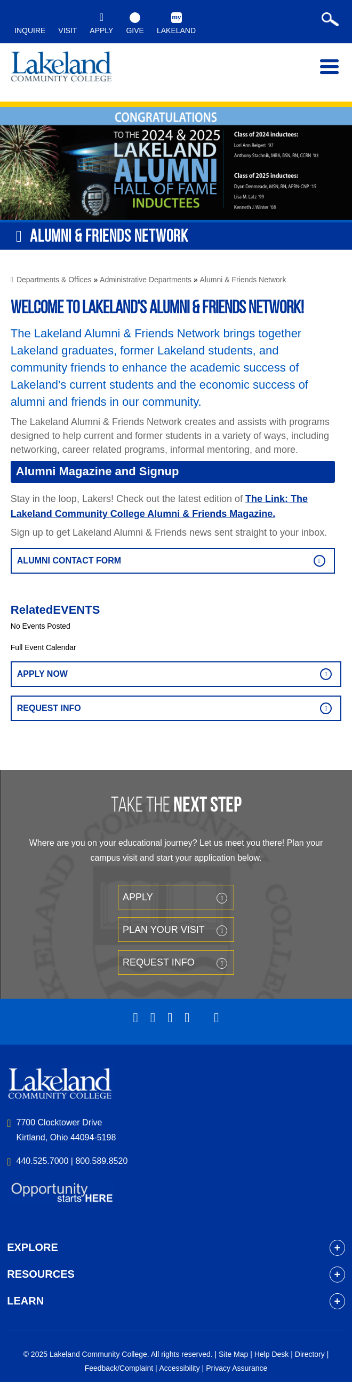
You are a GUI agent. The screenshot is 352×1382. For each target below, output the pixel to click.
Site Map (233, 1354)
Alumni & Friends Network (243, 279)
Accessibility (179, 1368)
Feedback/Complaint (119, 1368)
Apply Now (42, 673)
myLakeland (61, 69)
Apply (138, 897)
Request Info (49, 708)
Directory (310, 1354)
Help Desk (271, 1354)
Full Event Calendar (43, 647)
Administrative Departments (145, 279)
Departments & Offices (54, 279)
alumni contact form (69, 560)
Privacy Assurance (236, 1368)
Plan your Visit (164, 929)
